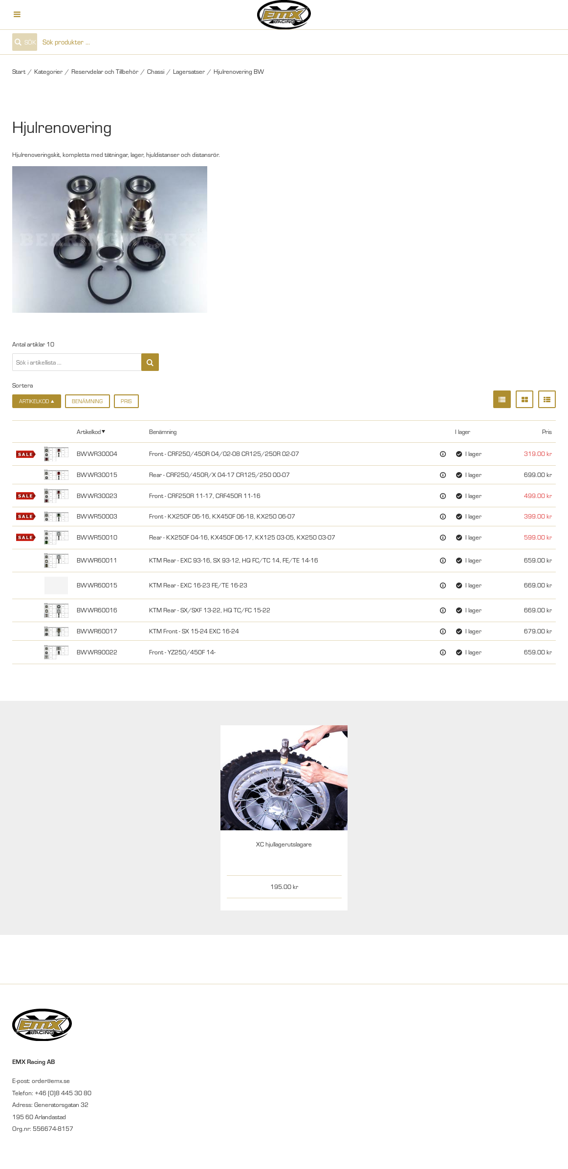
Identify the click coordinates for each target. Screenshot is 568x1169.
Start (18, 71)
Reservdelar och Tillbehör (104, 71)
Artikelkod (89, 431)
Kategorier (48, 71)
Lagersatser (189, 71)
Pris (126, 401)
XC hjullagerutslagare (284, 844)
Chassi (155, 71)
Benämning (87, 401)
